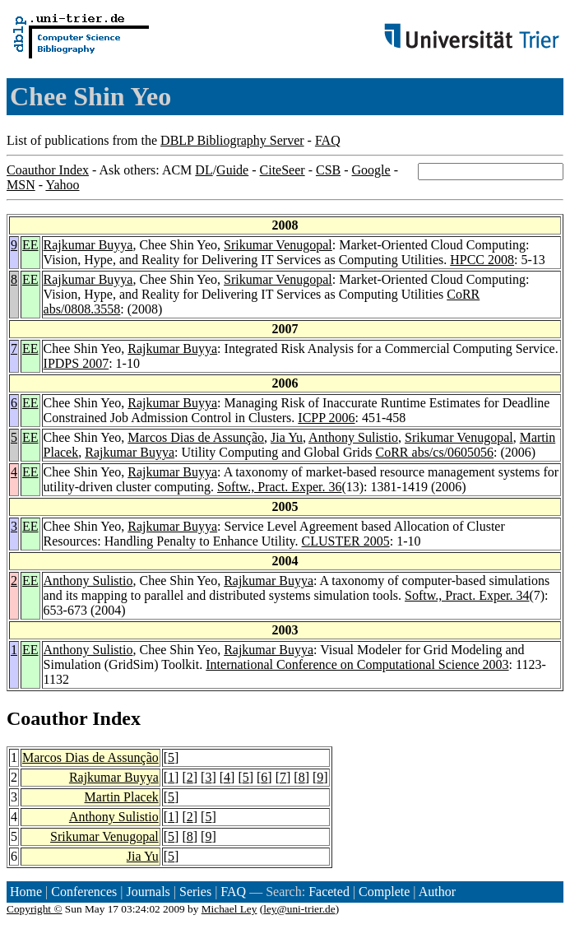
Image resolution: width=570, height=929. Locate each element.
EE (30, 245)
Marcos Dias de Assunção (195, 437)
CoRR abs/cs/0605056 (435, 452)
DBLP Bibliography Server (232, 140)
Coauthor (47, 718)
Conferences (84, 892)
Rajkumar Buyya (88, 245)
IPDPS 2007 (76, 363)
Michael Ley (229, 909)
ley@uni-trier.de (299, 909)
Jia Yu (287, 437)
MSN (21, 185)
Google (371, 170)
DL (203, 170)
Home (26, 892)
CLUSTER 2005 (346, 541)
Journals (147, 892)
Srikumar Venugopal (278, 245)
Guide (232, 170)
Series (195, 892)
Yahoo (62, 185)
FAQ (328, 140)
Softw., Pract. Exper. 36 (279, 487)
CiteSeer (282, 170)
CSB (328, 170)
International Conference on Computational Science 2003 (357, 664)
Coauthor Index (48, 170)
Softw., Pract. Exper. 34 (467, 595)
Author (437, 892)
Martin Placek (122, 797)
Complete (384, 892)
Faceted (329, 892)
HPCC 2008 (482, 260)
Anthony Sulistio (353, 437)
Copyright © (35, 909)
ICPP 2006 (326, 418)
